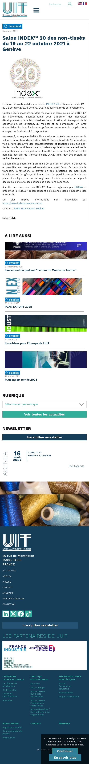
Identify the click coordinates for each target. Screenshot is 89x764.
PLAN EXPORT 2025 (18, 307)
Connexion (8, 604)
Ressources (8, 737)
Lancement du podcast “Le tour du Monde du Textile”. (41, 270)
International (66, 692)
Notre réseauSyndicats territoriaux (37, 694)
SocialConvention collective (65, 686)
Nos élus (35, 683)
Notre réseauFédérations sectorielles (37, 703)
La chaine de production (9, 684)
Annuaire (8, 593)
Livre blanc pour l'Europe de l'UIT (27, 343)
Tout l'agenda (76, 465)
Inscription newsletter (44, 437)
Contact (7, 587)
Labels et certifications (9, 694)
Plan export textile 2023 (21, 379)
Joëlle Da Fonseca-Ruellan (29, 208)
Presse (6, 581)
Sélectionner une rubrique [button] (21, 404)
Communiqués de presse (12, 732)
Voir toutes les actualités (44, 414)
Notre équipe (37, 687)
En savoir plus (65, 757)
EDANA (79, 187)
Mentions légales (13, 598)
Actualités (9, 570)
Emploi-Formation (69, 696)
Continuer (65, 751)
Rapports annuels (12, 727)
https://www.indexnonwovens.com (22, 203)
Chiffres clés (9, 690)
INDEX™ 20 (52, 104)
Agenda (7, 576)
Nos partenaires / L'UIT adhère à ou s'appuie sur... (40, 712)
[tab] (44, 404)
